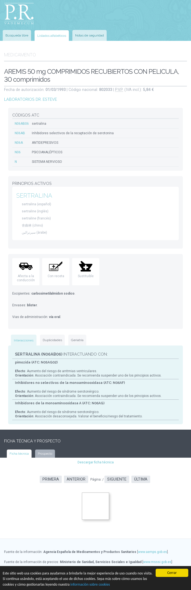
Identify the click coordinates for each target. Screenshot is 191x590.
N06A (19, 143)
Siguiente (117, 479)
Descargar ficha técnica (96, 462)
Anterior (76, 479)
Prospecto (45, 454)
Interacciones (23, 340)
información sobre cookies (90, 584)
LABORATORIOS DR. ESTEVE (30, 99)
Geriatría (77, 340)
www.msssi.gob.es (157, 562)
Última (140, 479)
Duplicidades (52, 340)
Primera (50, 479)
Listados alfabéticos (51, 36)
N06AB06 (22, 124)
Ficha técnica (19, 454)
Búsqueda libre (16, 35)
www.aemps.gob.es (152, 552)
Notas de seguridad (89, 35)
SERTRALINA (34, 195)
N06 (18, 152)
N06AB (20, 133)
